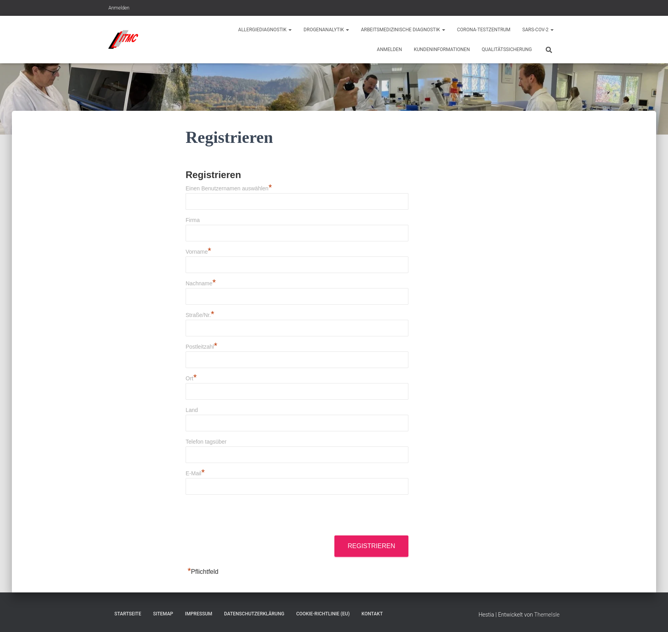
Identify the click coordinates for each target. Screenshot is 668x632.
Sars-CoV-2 (538, 29)
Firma (193, 220)
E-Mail (195, 473)
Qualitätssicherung (507, 49)
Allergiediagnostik (265, 29)
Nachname (201, 283)
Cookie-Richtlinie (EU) (322, 614)
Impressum (199, 614)
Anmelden (118, 8)
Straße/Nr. (200, 315)
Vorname (198, 252)
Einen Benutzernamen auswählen (229, 188)
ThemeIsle (547, 614)
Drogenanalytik (326, 29)
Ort (191, 378)
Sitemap (163, 614)
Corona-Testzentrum (483, 29)
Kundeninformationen (442, 49)
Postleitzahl (201, 347)
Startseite (127, 614)
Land (192, 410)
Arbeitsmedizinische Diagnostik (403, 29)
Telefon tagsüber (206, 441)
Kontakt (372, 614)
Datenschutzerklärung (254, 614)
